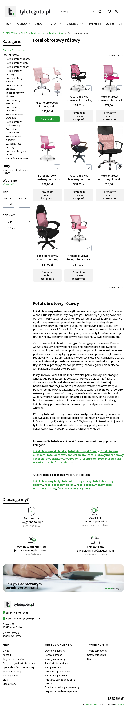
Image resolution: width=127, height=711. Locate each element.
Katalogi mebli (10, 675)
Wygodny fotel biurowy (13, 145)
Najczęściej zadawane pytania (61, 691)
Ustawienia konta (96, 654)
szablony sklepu (92, 704)
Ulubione (92, 659)
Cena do (23, 198)
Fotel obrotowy (56, 33)
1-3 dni (11, 228)
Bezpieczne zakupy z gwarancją (62, 687)
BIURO (24, 33)
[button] (100, 11)
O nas (6, 650)
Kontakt (7, 654)
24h (10, 221)
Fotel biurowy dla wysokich (15, 116)
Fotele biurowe (38, 33)
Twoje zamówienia (97, 650)
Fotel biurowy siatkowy (13, 138)
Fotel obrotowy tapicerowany (14, 123)
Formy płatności (53, 654)
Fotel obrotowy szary (17, 66)
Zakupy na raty (53, 667)
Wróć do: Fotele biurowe (14, 50)
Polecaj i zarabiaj (12, 671)
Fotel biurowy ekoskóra (13, 109)
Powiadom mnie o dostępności (79, 116)
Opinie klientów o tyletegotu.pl (19, 667)
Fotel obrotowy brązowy (14, 87)
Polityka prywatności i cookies (19, 663)
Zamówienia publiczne (57, 663)
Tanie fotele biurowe (17, 158)
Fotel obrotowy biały (17, 62)
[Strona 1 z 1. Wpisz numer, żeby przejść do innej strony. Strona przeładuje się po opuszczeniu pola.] (118, 55)
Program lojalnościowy (57, 671)
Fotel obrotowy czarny (18, 58)
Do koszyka (47, 119)
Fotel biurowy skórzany (13, 101)
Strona (112, 55)
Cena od (7, 198)
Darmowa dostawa (55, 650)
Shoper (118, 704)
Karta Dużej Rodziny (56, 675)
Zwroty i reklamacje (55, 659)
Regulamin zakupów (13, 659)
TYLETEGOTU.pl (10, 33)
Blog (5, 679)
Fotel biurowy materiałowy (13, 131)
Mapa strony (9, 683)
